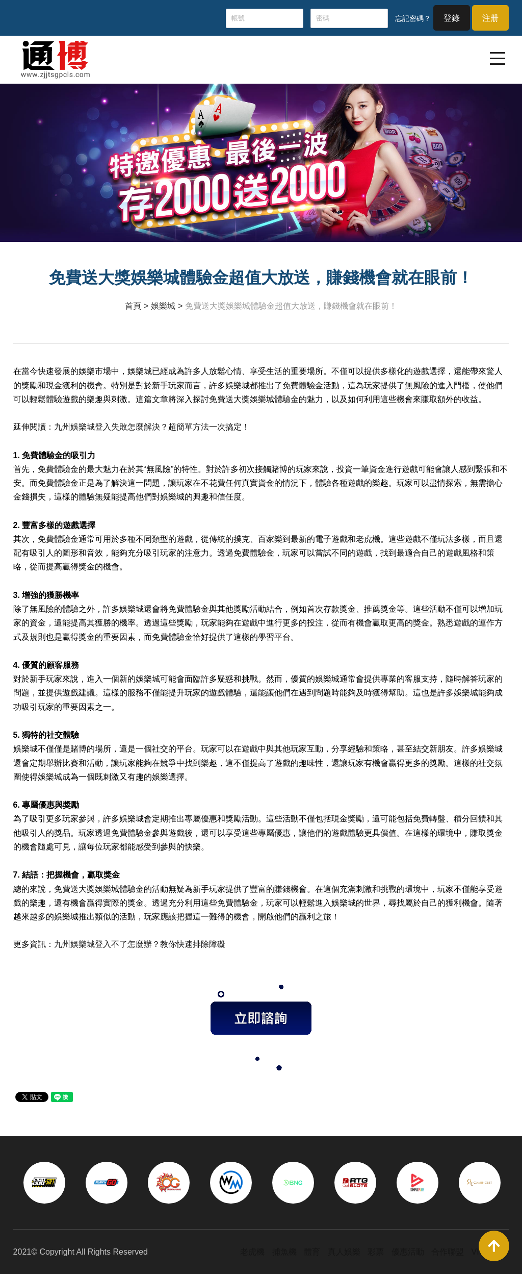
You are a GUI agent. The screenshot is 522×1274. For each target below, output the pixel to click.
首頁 (133, 306)
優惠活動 (408, 1251)
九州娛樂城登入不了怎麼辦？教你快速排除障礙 (139, 944)
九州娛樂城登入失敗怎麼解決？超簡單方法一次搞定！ (152, 426)
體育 (312, 1251)
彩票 (376, 1251)
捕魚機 (284, 1251)
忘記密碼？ (413, 18)
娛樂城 (163, 306)
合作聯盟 (447, 1251)
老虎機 (252, 1251)
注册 (490, 18)
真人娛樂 (344, 1251)
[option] (44, 1183)
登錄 (451, 18)
